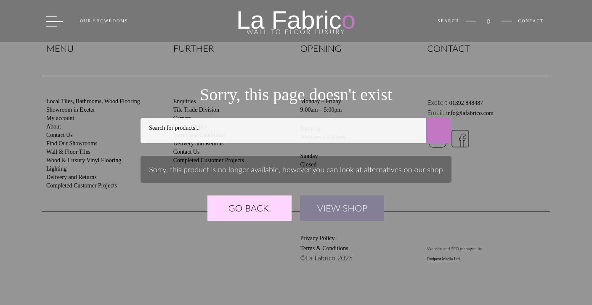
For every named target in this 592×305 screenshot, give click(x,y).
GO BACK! (249, 208)
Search (448, 21)
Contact (531, 21)
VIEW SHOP (342, 208)
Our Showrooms (104, 21)
